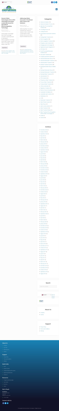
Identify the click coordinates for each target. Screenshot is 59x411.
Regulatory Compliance (45, 88)
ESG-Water (42, 49)
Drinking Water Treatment (45, 37)
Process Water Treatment (45, 82)
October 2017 (43, 247)
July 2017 (42, 253)
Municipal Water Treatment (46, 74)
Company (42, 312)
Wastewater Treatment (45, 100)
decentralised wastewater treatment (48, 33)
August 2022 (43, 193)
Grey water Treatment (45, 54)
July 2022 (42, 195)
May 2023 (42, 181)
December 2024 (43, 145)
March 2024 (43, 161)
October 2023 (43, 171)
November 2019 (43, 227)
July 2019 (42, 235)
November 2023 (43, 169)
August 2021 (43, 205)
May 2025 (42, 135)
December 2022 (43, 189)
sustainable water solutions (46, 94)
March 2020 (43, 219)
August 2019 (43, 233)
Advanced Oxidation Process (46, 24)
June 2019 (42, 237)
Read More (5, 47)
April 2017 (42, 259)
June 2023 (42, 179)
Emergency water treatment (46, 43)
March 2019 (43, 243)
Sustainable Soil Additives (45, 92)
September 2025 (43, 133)
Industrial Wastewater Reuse (46, 58)
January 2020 (43, 223)
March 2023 (43, 185)
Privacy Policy (43, 327)
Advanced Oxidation (44, 22)
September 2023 (43, 173)
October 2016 (43, 269)
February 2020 (43, 221)
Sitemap (42, 331)
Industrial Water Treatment (28, 50)
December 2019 (43, 225)
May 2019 (42, 239)
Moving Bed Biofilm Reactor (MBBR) (48, 66)
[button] (57, 9)
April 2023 (42, 183)
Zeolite (41, 115)
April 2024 (42, 159)
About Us (5, 343)
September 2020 (43, 213)
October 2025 (43, 131)
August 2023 (43, 175)
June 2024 (42, 155)
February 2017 (43, 263)
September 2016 (43, 271)
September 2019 (43, 231)
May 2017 (42, 257)
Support (4, 354)
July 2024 (42, 153)
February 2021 (43, 211)
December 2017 (43, 245)
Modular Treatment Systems (46, 64)
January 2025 (43, 143)
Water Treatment (44, 108)
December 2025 (43, 129)
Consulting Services (44, 29)
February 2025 (43, 141)
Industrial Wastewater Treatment (47, 60)
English (4, 2)
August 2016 (43, 273)
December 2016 (43, 265)
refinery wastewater (44, 86)
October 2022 (43, 191)
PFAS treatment (43, 78)
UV (41, 98)
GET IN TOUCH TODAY (53, 296)
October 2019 (43, 229)
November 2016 (43, 267)
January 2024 (43, 165)
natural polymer (43, 76)
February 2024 (43, 163)
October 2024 (43, 147)
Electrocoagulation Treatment (46, 41)
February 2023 (43, 187)
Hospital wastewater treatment (46, 56)
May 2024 (42, 157)
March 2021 (43, 209)
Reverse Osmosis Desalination (46, 90)
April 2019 (42, 241)
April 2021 (42, 207)
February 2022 (43, 199)
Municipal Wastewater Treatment (47, 72)
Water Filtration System (45, 102)
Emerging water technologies (46, 45)
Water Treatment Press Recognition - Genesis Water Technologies (8, 52)
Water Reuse (43, 104)
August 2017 (43, 251)
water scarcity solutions (45, 106)
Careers (42, 314)
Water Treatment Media (45, 110)
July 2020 (42, 215)
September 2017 (43, 249)
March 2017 (43, 261)
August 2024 (43, 151)
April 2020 (42, 217)
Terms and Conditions (45, 329)
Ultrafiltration (43, 96)
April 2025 (42, 137)
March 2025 (43, 139)
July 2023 (42, 177)
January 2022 (43, 201)
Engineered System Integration (46, 47)
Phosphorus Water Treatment (46, 80)
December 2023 (43, 167)
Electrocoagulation (9, 50)
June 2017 (42, 255)
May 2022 (42, 197)
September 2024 (43, 149)
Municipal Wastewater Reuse (25, 52)
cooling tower (43, 31)
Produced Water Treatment (46, 84)
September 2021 (43, 203)
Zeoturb (42, 117)
